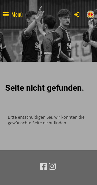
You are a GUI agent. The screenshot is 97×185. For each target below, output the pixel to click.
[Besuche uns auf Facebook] (43, 166)
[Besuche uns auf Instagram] (52, 166)
